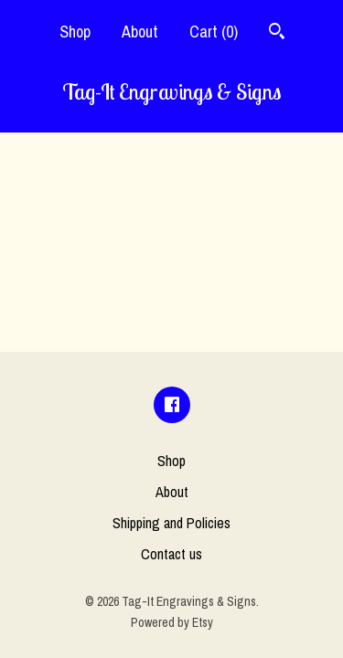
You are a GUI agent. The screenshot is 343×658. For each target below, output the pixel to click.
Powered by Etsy (172, 622)
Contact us (171, 554)
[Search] (276, 33)
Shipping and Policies (171, 523)
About (140, 31)
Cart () (213, 31)
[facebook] (172, 405)
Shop (75, 31)
